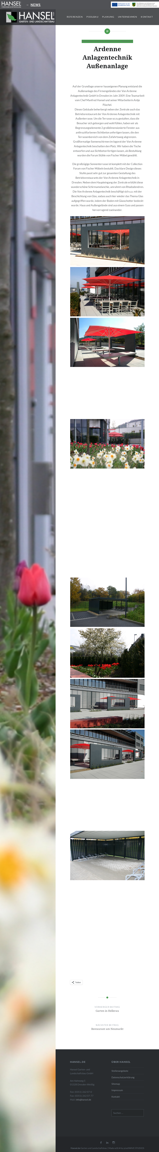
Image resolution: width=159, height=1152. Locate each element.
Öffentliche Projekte (119, 41)
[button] (30, 17)
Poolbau (92, 16)
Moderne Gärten (92, 41)
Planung (108, 16)
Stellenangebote (119, 1070)
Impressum (117, 1090)
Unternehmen (127, 16)
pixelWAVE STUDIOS (134, 1148)
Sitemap (115, 1083)
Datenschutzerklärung (122, 1077)
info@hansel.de (83, 1099)
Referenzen (75, 16)
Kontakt (147, 16)
